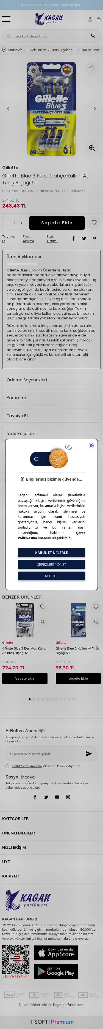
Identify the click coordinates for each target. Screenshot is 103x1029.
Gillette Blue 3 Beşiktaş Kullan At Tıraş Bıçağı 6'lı (24, 650)
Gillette (10, 168)
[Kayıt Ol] (89, 753)
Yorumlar (16, 398)
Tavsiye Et (8, 239)
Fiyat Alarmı (28, 239)
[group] (51, 108)
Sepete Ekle (57, 223)
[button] (8, 109)
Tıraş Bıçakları (62, 50)
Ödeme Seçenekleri (27, 380)
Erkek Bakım (36, 50)
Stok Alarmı (51, 239)
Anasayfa (12, 50)
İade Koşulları (21, 434)
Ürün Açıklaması (24, 257)
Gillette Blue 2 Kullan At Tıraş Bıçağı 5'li (78, 650)
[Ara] (93, 36)
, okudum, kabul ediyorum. (43, 766)
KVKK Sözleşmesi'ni (26, 766)
